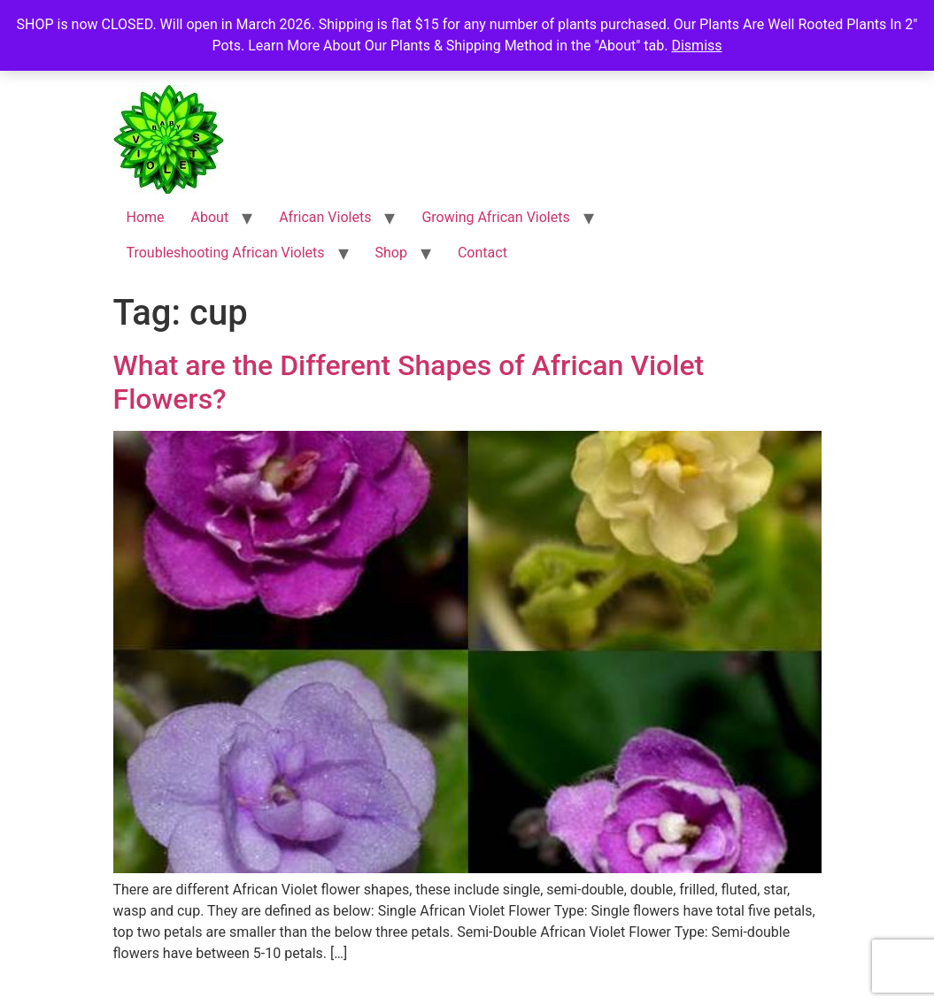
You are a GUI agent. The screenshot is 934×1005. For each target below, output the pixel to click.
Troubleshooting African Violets (226, 252)
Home (146, 217)
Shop (391, 252)
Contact (482, 252)
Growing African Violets (495, 217)
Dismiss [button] (696, 45)
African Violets (325, 217)
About (210, 217)
